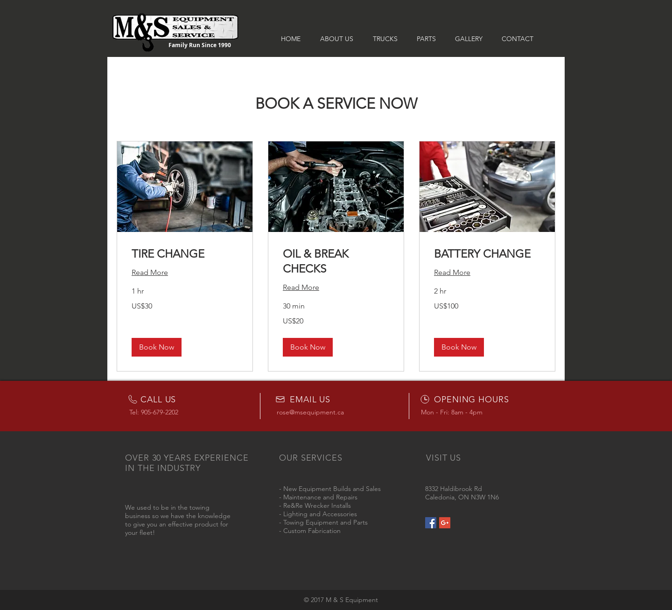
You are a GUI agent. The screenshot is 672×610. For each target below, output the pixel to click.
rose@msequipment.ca (310, 412)
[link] (185, 253)
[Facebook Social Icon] (430, 522)
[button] (157, 347)
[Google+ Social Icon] (444, 522)
